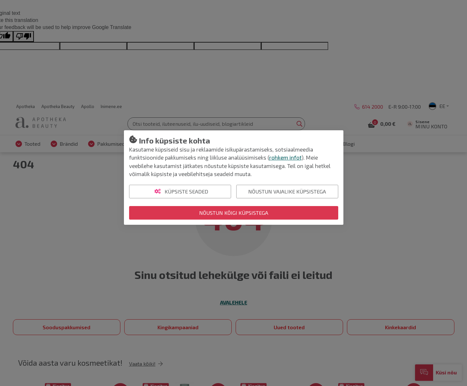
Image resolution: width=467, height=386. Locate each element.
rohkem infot (285, 157)
